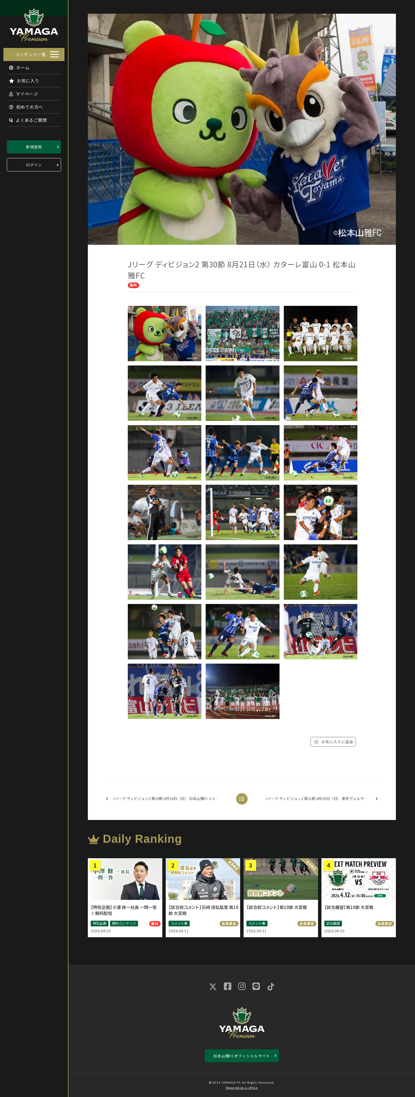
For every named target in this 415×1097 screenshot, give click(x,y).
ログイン (34, 163)
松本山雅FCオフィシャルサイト (241, 1055)
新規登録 (34, 145)
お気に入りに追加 (333, 742)
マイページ (20, 92)
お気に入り (21, 79)
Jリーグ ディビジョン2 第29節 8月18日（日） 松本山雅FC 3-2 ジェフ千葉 (167, 799)
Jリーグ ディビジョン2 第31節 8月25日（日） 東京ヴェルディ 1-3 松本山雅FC (323, 799)
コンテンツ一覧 (30, 53)
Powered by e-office (242, 1087)
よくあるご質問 (25, 118)
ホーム (16, 66)
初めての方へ (23, 105)
